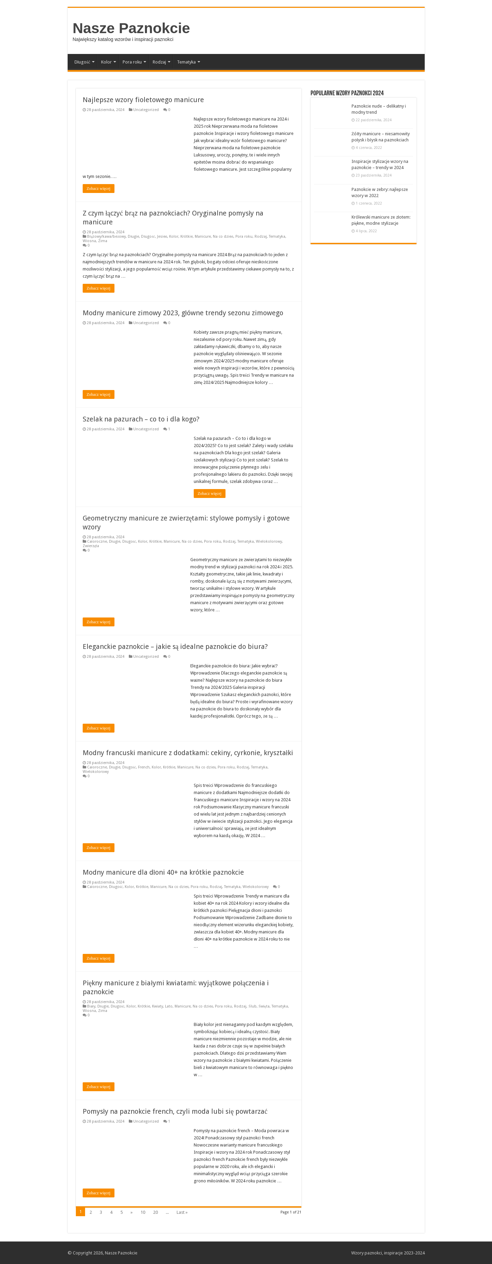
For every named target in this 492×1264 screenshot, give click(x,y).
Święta (264, 1006)
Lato (169, 1006)
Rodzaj (159, 62)
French (144, 767)
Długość (82, 62)
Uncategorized (146, 110)
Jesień (162, 236)
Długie (133, 236)
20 (155, 1212)
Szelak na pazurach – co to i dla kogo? (141, 419)
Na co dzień (223, 236)
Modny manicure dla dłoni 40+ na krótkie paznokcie (163, 872)
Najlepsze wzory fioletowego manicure (143, 100)
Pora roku (132, 62)
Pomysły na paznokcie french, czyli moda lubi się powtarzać (175, 1111)
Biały (91, 1006)
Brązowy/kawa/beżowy (106, 236)
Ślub (252, 1006)
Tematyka (186, 62)
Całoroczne (97, 541)
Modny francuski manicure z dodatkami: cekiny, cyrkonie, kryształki (188, 753)
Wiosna (89, 241)
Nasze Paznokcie (131, 28)
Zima (102, 241)
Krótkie (186, 236)
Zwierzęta (91, 546)
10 (142, 1212)
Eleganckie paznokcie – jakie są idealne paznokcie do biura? (175, 646)
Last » (182, 1212)
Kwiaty (157, 1006)
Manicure (203, 236)
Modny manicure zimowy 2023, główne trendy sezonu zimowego (183, 313)
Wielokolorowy (269, 541)
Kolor (106, 62)
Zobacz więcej (99, 188)
